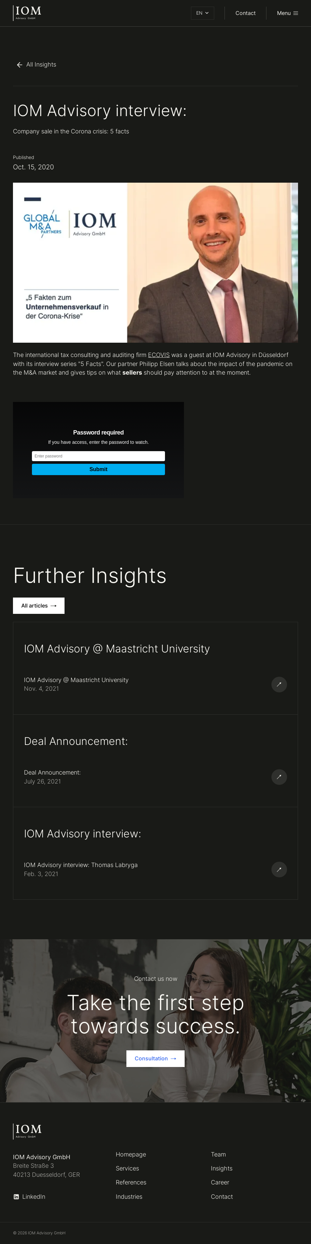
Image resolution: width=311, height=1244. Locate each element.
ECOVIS (159, 354)
